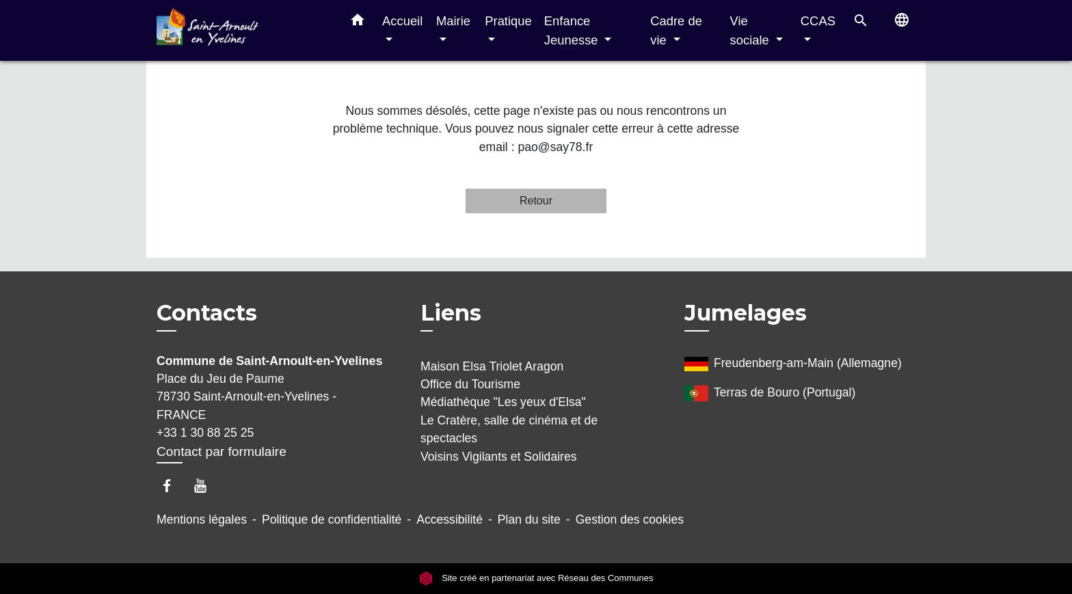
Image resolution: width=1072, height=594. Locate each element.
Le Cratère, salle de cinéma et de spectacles (509, 429)
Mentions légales (202, 519)
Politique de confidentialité (331, 519)
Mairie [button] (453, 21)
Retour (536, 200)
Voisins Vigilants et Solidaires (498, 456)
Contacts (207, 313)
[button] (357, 22)
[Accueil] (242, 30)
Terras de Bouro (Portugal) (769, 393)
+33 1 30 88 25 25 (205, 433)
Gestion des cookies (630, 519)
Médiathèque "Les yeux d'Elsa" (503, 402)
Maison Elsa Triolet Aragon (491, 366)
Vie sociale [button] (751, 30)
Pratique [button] (508, 21)
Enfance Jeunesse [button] (573, 30)
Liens (450, 312)
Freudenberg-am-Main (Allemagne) (793, 364)
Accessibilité (449, 519)
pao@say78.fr (555, 147)
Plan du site (529, 519)
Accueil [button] (402, 21)
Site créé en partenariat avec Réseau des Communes (536, 578)
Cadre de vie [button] (676, 30)
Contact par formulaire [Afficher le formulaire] (221, 451)
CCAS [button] (818, 21)
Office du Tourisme (470, 384)
